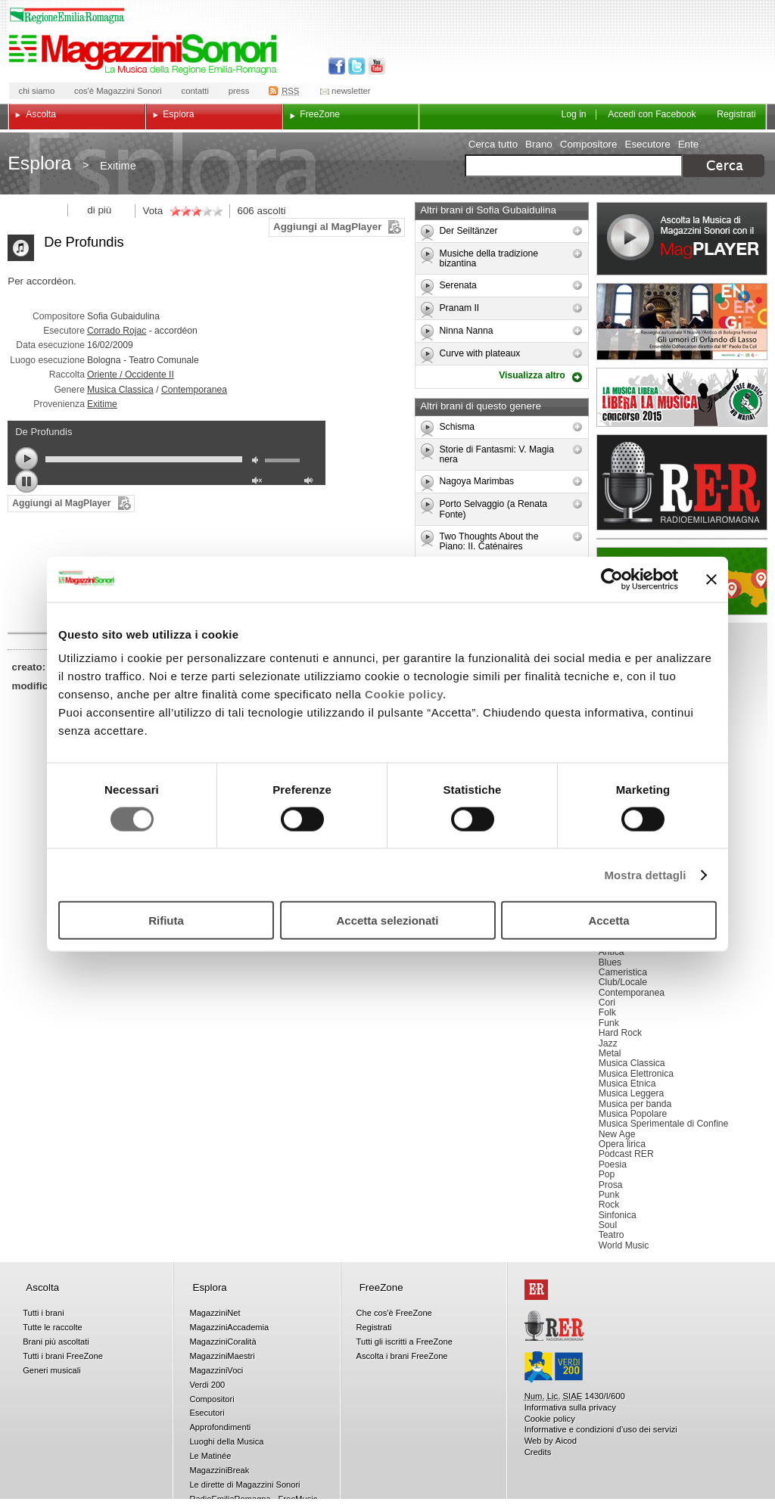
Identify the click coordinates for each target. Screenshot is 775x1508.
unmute (259, 482)
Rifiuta (166, 920)
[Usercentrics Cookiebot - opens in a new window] (612, 578)
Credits (538, 1452)
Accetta (608, 920)
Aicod (566, 1440)
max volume (311, 482)
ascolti (271, 210)
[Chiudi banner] (711, 579)
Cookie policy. (406, 694)
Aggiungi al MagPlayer (327, 226)
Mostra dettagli (645, 874)
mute (259, 462)
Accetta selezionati (387, 920)
